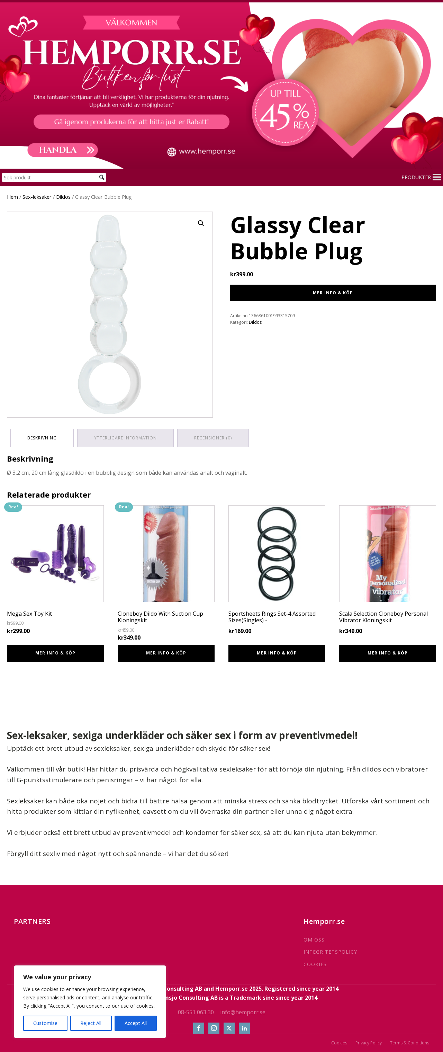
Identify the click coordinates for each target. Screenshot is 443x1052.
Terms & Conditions (409, 1043)
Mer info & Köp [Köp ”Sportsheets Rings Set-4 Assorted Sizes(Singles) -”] (277, 653)
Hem (12, 196)
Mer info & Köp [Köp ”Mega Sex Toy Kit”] (55, 653)
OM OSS (314, 939)
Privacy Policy (368, 1043)
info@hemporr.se (242, 1012)
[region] (90, 1001)
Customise (45, 1023)
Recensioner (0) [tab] (213, 438)
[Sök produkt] (54, 177)
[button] (416, 177)
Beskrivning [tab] (42, 438)
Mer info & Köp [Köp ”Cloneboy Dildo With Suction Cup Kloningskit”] (166, 653)
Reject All (90, 1023)
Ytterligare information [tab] (125, 438)
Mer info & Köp (333, 293)
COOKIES (315, 964)
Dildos (63, 196)
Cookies (339, 1043)
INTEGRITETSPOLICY (330, 951)
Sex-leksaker (37, 196)
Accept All (136, 1023)
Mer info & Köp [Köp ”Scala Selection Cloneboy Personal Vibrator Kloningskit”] (388, 653)
